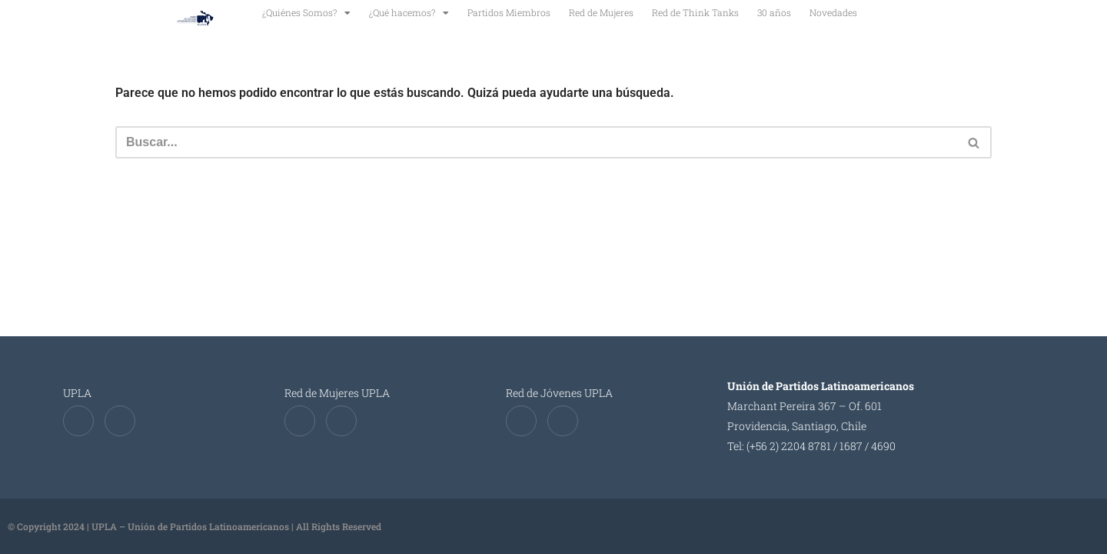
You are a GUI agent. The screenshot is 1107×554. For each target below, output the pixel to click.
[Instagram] (120, 420)
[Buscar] (536, 142)
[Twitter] (78, 420)
